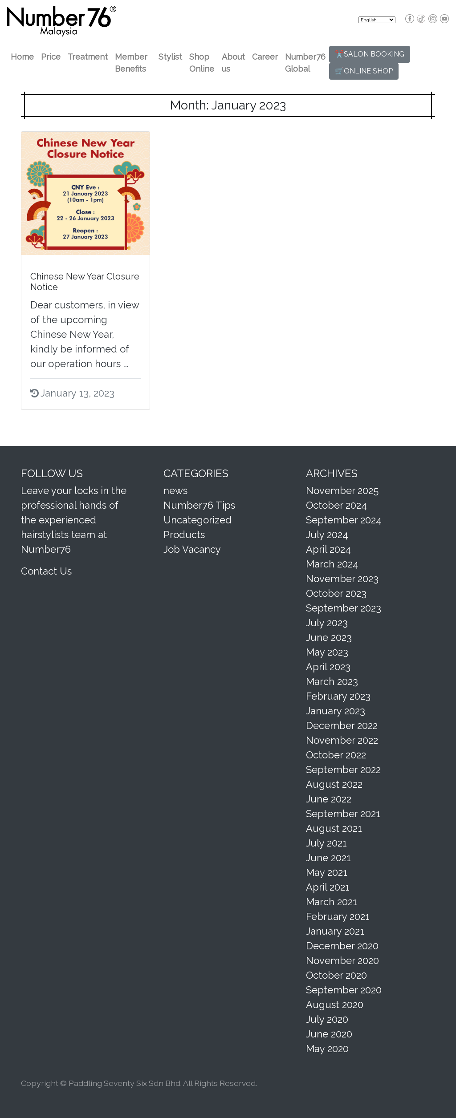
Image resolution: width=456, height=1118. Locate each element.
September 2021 (343, 813)
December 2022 (342, 725)
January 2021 (335, 931)
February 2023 (338, 696)
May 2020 (327, 1048)
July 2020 (327, 1019)
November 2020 (342, 960)
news (175, 490)
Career (265, 56)
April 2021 (328, 887)
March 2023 (332, 681)
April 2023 (328, 666)
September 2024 (344, 520)
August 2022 (334, 784)
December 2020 (342, 946)
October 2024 (336, 505)
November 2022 (342, 740)
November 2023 (342, 578)
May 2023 (327, 652)
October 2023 (336, 593)
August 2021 (334, 828)
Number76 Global (305, 62)
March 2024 (332, 564)
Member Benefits (131, 62)
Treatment (88, 56)
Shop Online (201, 62)
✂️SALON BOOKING (369, 54)
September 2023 (343, 608)
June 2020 (329, 1034)
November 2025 (342, 490)
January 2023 (335, 711)
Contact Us (46, 571)
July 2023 (327, 622)
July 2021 (326, 843)
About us (233, 62)
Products (184, 534)
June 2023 (329, 637)
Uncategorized (197, 520)
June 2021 (328, 857)
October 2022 (336, 755)
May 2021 (326, 872)
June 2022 (328, 799)
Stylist (170, 56)
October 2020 (336, 975)
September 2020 (344, 990)
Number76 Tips (199, 505)
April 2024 (328, 549)
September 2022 (343, 769)
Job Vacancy (192, 549)
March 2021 (331, 901)
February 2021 (338, 916)
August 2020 (334, 1004)
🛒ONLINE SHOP (364, 71)
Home (22, 56)
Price (51, 56)
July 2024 (327, 534)
